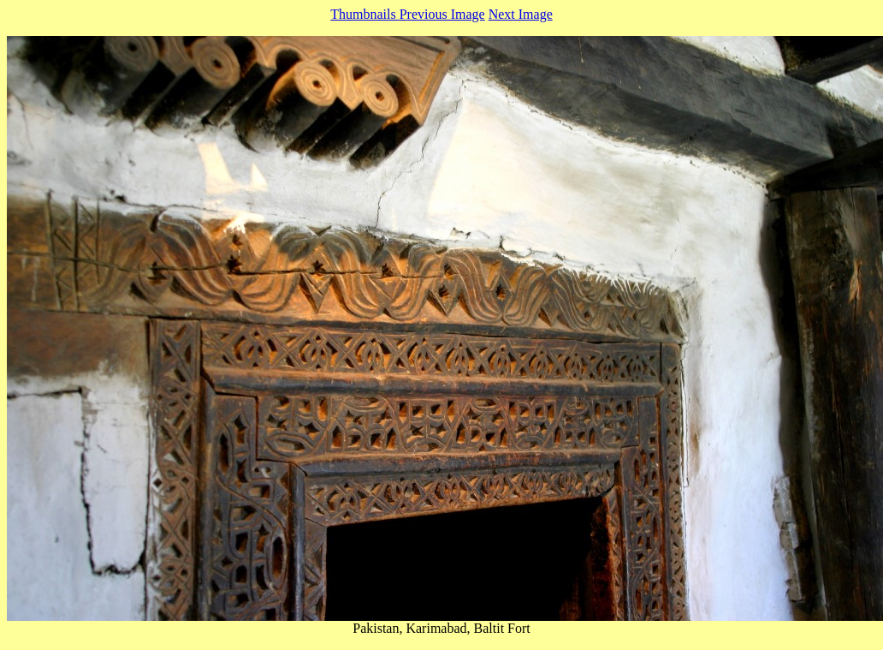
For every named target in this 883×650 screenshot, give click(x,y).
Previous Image (442, 14)
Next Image (521, 14)
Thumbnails (364, 14)
